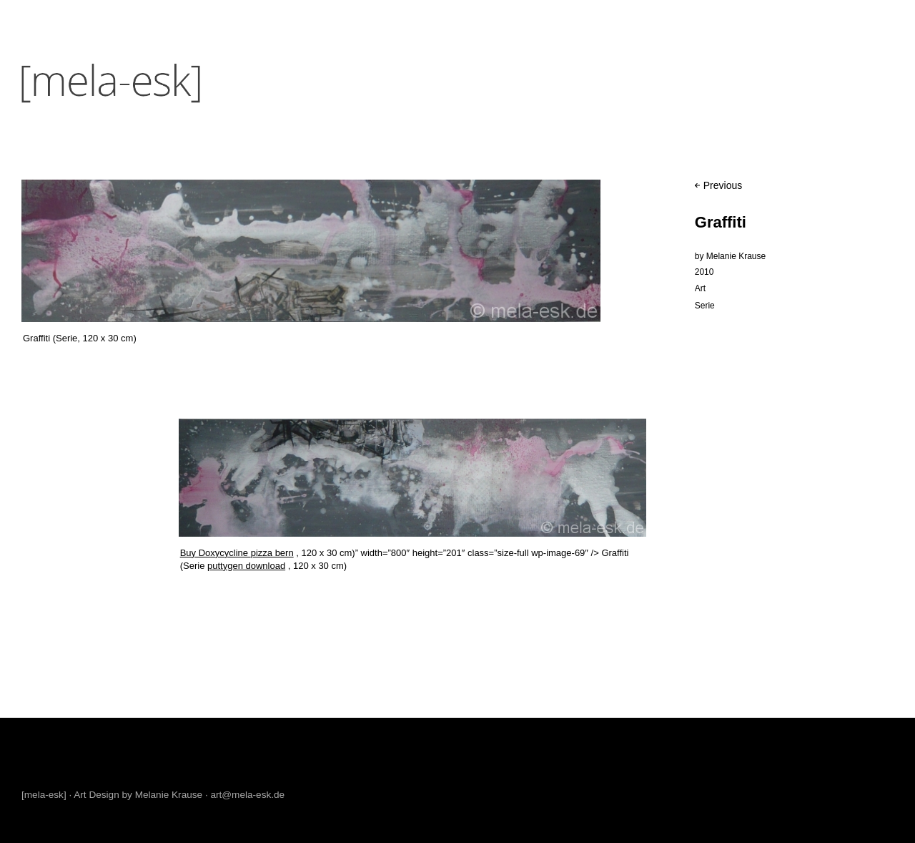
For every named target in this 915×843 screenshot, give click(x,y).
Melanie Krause (736, 256)
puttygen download (246, 565)
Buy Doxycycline (215, 552)
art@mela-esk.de (247, 794)
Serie (705, 306)
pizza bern (272, 552)
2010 (704, 272)
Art (700, 288)
